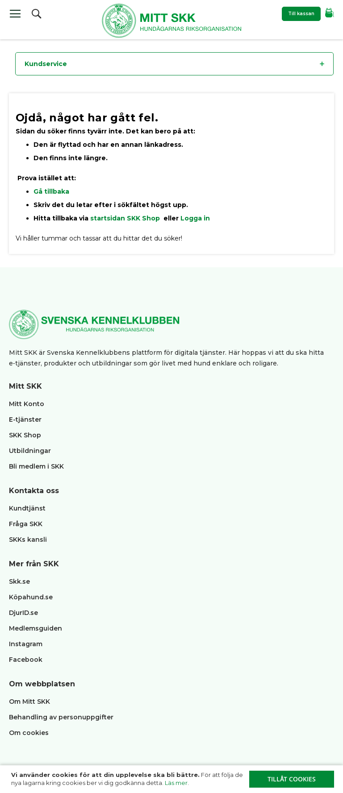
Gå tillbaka (51, 191)
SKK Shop (25, 435)
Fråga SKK (25, 524)
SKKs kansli (28, 540)
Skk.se (19, 581)
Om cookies (29, 733)
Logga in (195, 218)
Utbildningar (30, 451)
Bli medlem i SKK (36, 466)
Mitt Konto (26, 404)
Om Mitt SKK (29, 702)
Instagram (25, 644)
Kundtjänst (27, 508)
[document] (172, 779)
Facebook (25, 660)
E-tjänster (25, 419)
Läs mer (176, 782)
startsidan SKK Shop (126, 218)
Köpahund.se (31, 597)
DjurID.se (23, 613)
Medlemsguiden (36, 628)
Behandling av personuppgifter (61, 717)
